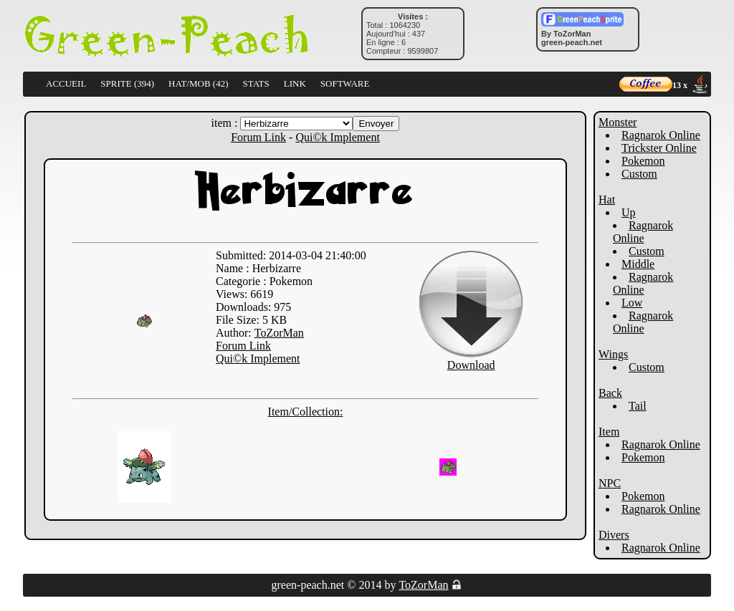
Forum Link (258, 137)
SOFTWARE (345, 83)
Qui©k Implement (337, 137)
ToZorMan (279, 333)
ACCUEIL (66, 83)
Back (610, 393)
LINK (295, 83)
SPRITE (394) (127, 83)
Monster (618, 122)
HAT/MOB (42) (198, 83)
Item (609, 431)
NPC (610, 483)
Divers (614, 535)
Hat (607, 199)
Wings (613, 354)
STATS (256, 83)
